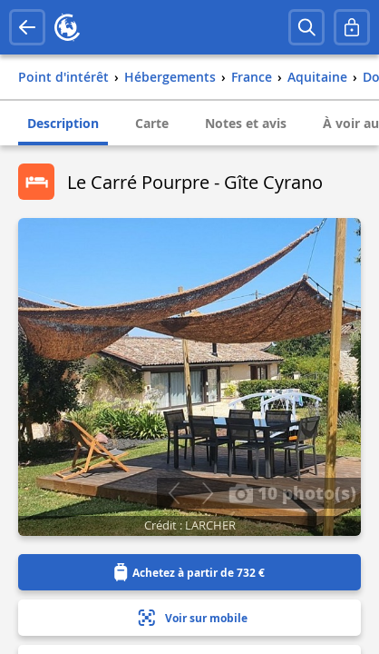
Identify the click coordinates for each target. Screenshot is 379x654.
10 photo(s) (292, 492)
